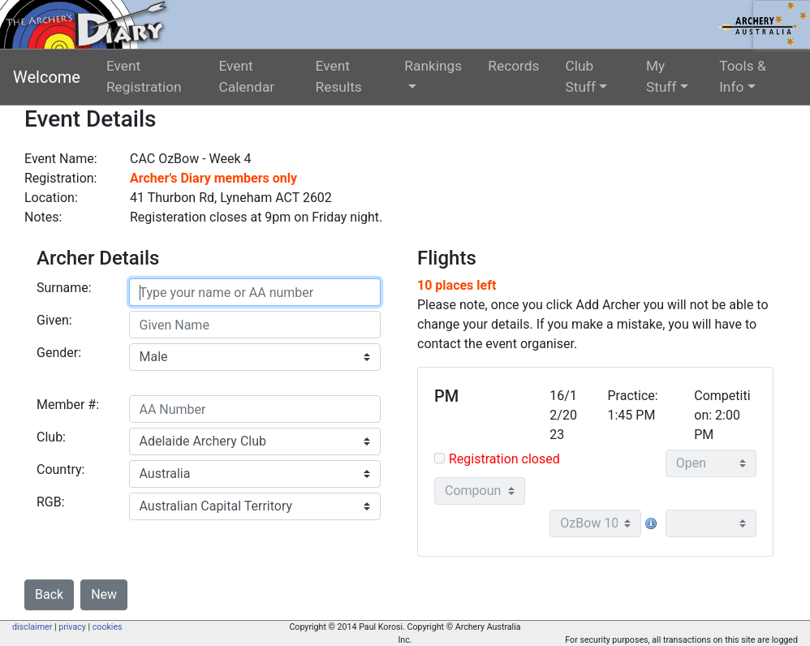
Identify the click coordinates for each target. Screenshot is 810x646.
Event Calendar (246, 76)
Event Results (339, 76)
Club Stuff (581, 76)
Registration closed (504, 459)
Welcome (46, 77)
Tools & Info (742, 76)
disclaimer (32, 627)
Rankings (433, 66)
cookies (108, 627)
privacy (72, 627)
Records (513, 66)
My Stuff (661, 76)
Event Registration (144, 76)
